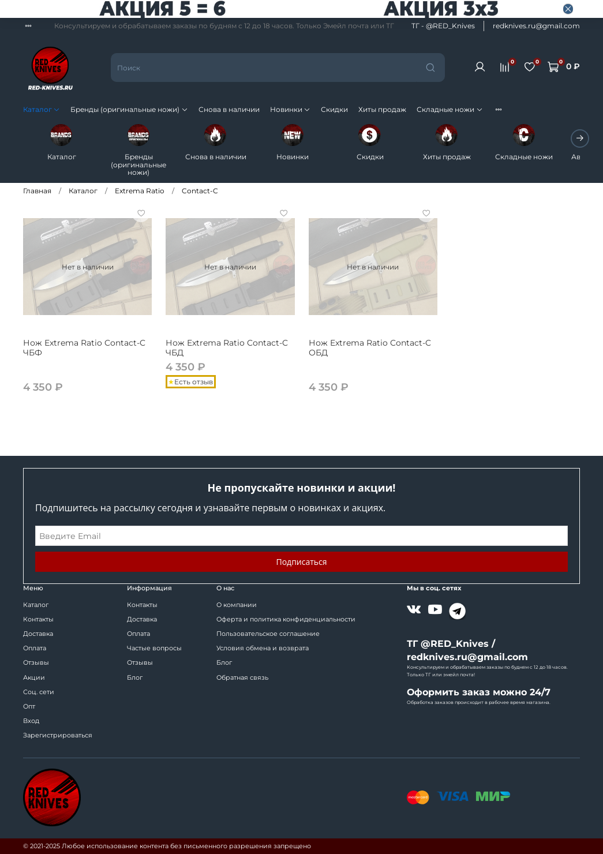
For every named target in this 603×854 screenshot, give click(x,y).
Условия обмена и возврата (262, 648)
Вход (31, 721)
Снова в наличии (229, 109)
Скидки (334, 109)
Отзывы (36, 662)
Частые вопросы (154, 648)
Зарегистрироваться (57, 735)
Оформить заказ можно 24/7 (478, 692)
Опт (29, 706)
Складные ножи (449, 109)
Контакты (38, 619)
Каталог (41, 109)
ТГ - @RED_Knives (443, 25)
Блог (135, 677)
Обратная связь (242, 677)
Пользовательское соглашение (268, 634)
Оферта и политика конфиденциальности (285, 619)
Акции (34, 677)
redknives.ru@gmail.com (536, 25)
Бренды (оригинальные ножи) (129, 109)
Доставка (38, 634)
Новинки (290, 109)
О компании (236, 605)
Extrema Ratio (139, 183)
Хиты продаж (382, 109)
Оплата (34, 648)
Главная (37, 183)
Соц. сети (38, 692)
